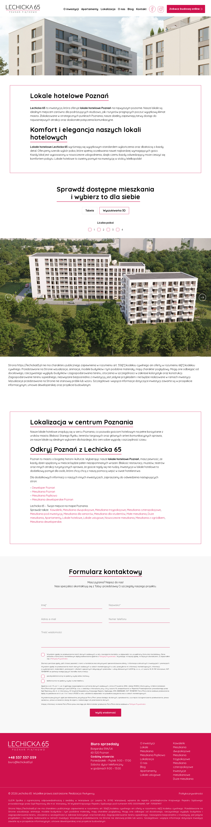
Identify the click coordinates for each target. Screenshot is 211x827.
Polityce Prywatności (137, 703)
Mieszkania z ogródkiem (150, 517)
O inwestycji (71, 9)
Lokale (144, 746)
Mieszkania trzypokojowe (110, 510)
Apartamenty (89, 9)
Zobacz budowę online (186, 8)
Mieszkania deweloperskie (45, 521)
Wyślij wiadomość (105, 711)
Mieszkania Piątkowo (44, 495)
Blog (131, 9)
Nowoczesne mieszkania (120, 517)
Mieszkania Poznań (43, 491)
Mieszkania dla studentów (109, 513)
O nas (121, 9)
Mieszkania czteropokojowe (144, 510)
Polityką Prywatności (107, 656)
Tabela (89, 210)
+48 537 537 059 (22, 756)
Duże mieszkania (183, 778)
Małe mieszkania (137, 513)
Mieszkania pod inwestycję (46, 513)
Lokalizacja (108, 9)
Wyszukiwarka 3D (114, 210)
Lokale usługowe (93, 517)
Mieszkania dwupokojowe (78, 510)
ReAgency (88, 792)
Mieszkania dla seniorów (78, 513)
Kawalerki (56, 510)
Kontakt (141, 9)
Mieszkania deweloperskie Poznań (52, 499)
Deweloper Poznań (43, 487)
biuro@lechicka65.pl (20, 761)
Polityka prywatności (190, 792)
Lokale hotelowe (72, 517)
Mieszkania (146, 750)
